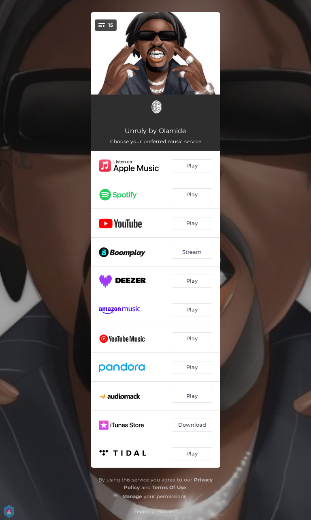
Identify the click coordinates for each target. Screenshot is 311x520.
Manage (132, 496)
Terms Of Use (169, 487)
